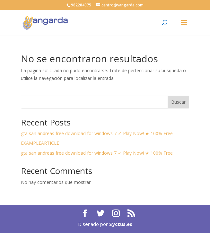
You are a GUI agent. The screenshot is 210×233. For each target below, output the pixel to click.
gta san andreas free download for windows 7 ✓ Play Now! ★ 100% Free (97, 133)
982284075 (81, 5)
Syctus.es (120, 224)
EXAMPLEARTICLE (40, 143)
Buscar (178, 102)
